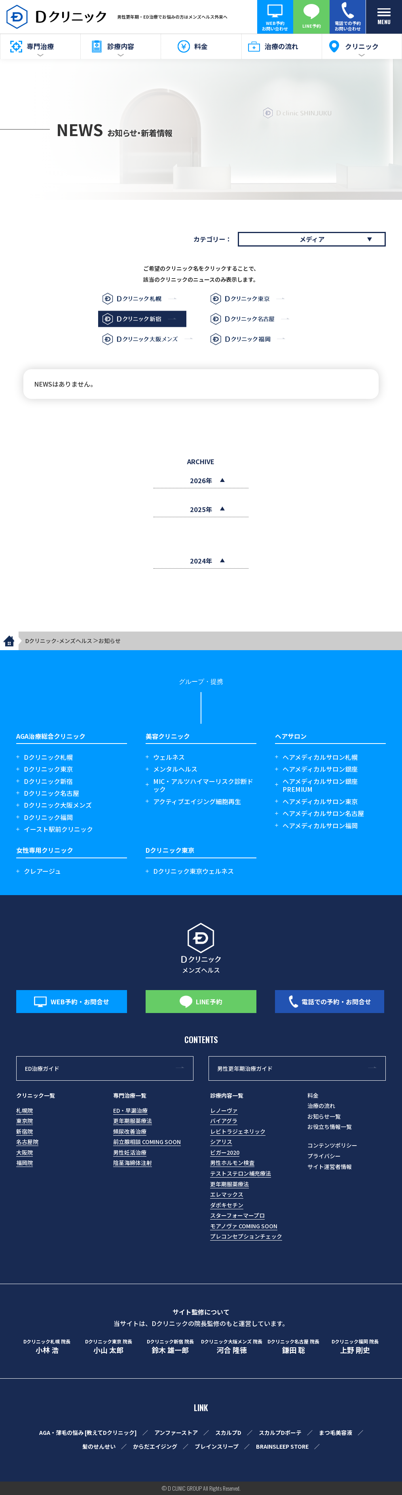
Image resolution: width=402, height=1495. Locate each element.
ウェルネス (169, 757)
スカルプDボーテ (280, 1432)
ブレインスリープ (217, 1446)
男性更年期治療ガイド (245, 1068)
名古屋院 (27, 1142)
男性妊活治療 (129, 1152)
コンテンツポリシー (332, 1145)
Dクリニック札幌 (48, 757)
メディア (312, 239)
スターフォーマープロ (237, 1215)
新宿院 (24, 1131)
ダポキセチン (226, 1205)
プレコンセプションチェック (246, 1236)
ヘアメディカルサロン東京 (320, 801)
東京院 (24, 1121)
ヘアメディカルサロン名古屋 (323, 813)
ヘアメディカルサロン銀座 (320, 769)
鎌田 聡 (293, 1346)
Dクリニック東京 (48, 769)
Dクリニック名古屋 (51, 793)
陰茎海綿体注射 (132, 1163)
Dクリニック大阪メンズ (58, 805)
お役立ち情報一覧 (329, 1127)
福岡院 (24, 1163)
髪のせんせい (99, 1446)
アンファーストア (176, 1432)
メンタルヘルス (175, 769)
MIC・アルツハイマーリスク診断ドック (203, 785)
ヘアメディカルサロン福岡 (320, 825)
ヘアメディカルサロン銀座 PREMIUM (320, 785)
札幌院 (24, 1110)
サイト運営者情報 (329, 1167)
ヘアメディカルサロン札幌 (320, 757)
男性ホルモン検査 (232, 1163)
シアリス (221, 1142)
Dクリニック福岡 (48, 817)
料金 (313, 1095)
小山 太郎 (108, 1346)
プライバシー (324, 1156)
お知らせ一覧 (324, 1116)
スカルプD (228, 1432)
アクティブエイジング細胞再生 (197, 801)
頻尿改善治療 (129, 1131)
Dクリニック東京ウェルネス (193, 871)
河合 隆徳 (232, 1346)
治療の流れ (321, 1106)
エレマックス (226, 1194)
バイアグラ (223, 1121)
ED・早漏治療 (130, 1110)
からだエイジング (155, 1446)
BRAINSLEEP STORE (282, 1446)
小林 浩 (47, 1346)
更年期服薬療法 (132, 1121)
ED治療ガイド (42, 1068)
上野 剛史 (355, 1346)
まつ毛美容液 (335, 1432)
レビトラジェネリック (237, 1131)
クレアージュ (42, 871)
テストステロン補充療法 (240, 1173)
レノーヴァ (224, 1110)
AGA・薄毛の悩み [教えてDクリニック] (88, 1432)
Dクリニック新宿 (48, 781)
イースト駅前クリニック (58, 829)
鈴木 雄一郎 (170, 1346)
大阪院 (24, 1152)
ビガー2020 (224, 1152)
